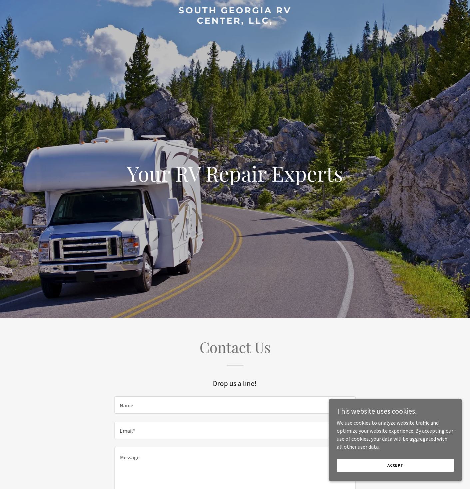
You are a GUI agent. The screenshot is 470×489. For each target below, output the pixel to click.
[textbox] (235, 405)
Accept (395, 474)
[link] (235, 21)
